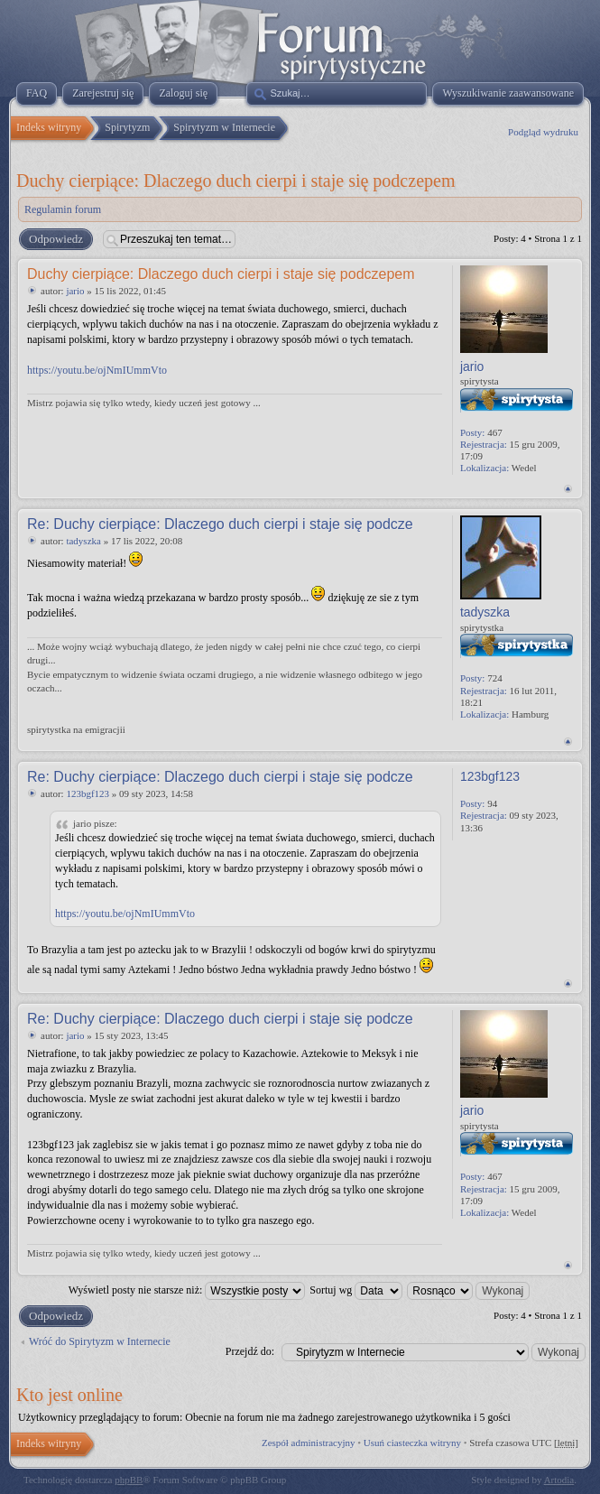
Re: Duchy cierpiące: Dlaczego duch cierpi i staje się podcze (220, 524)
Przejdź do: (250, 1351)
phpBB (129, 1479)
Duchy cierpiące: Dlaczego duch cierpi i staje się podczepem (235, 180)
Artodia (559, 1479)
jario (75, 290)
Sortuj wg (355, 1290)
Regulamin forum (62, 209)
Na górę (568, 489)
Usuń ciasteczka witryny (412, 1442)
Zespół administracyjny (308, 1442)
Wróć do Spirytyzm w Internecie (100, 1341)
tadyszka (83, 540)
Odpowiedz (55, 239)
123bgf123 (87, 793)
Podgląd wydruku (543, 131)
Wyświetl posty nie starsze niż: (187, 1290)
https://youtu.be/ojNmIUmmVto (97, 370)
